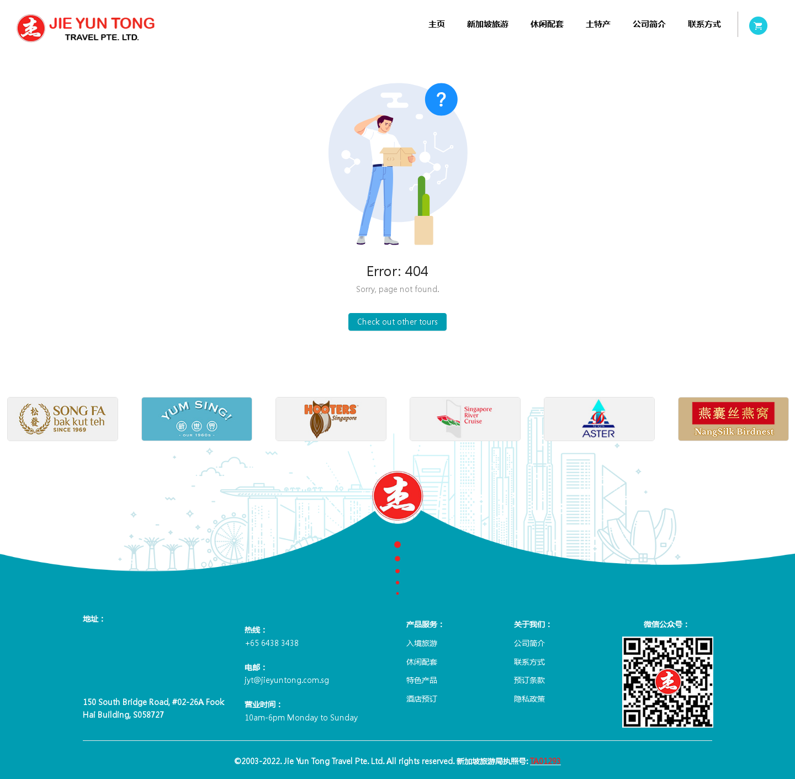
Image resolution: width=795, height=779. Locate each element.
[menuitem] (436, 24)
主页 (436, 24)
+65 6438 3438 (272, 642)
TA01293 (545, 760)
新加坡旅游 (487, 24)
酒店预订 (421, 698)
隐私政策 (529, 698)
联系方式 (704, 24)
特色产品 (421, 679)
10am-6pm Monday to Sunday (301, 717)
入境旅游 (421, 642)
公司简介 (649, 24)
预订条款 (529, 679)
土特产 (598, 24)
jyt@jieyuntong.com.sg (287, 679)
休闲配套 (547, 24)
